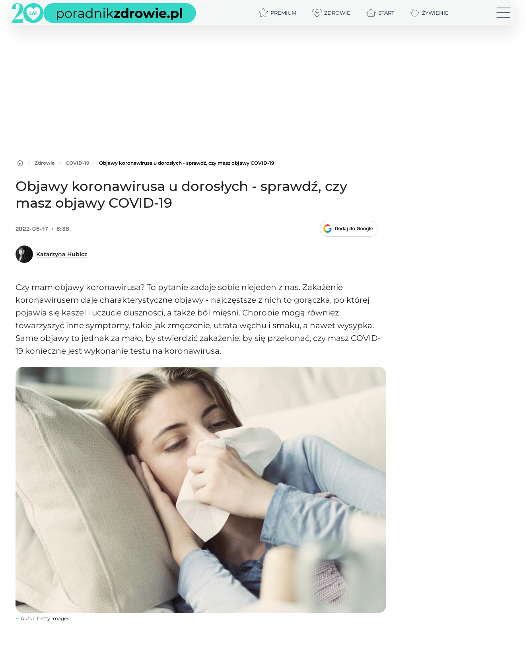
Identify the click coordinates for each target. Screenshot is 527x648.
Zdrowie (44, 163)
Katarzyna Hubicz (61, 254)
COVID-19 (77, 163)
